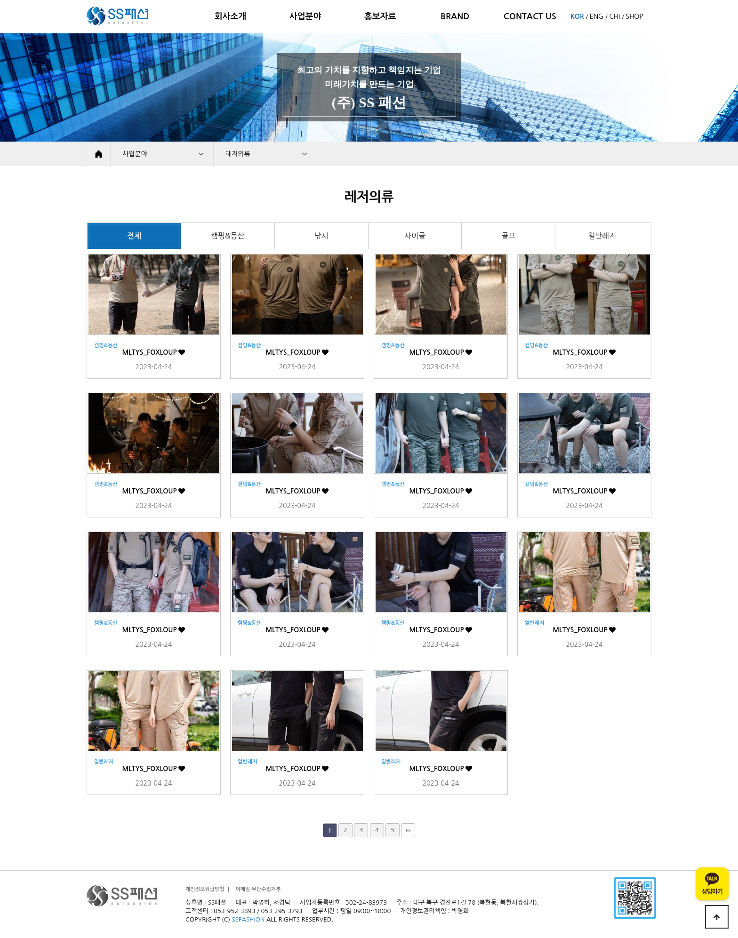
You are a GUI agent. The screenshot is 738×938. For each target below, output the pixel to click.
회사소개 (231, 16)
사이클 (414, 235)
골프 (508, 235)
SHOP (634, 16)
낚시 (321, 235)
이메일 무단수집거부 (258, 889)
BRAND (455, 16)
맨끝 (408, 830)
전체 (134, 235)
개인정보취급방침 (205, 889)
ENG (596, 16)
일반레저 (602, 235)
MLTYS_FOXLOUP (153, 352)
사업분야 (305, 16)
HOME (98, 154)
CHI (614, 16)
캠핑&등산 (228, 235)
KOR (577, 16)
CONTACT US (530, 16)
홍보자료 (380, 16)
